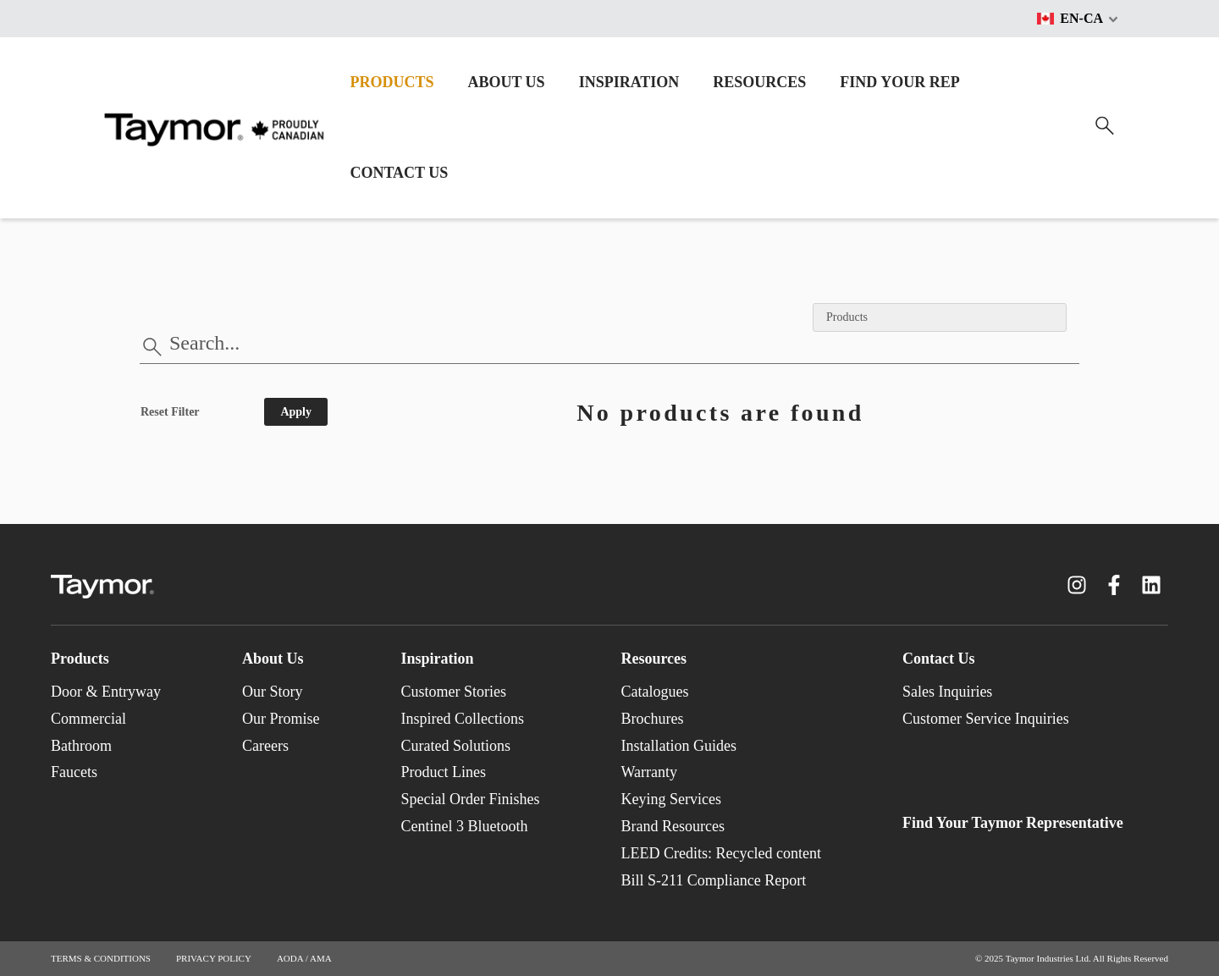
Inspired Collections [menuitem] (461, 718)
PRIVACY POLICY (213, 958)
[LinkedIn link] (1151, 585)
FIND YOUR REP (899, 82)
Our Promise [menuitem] (281, 718)
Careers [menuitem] (265, 745)
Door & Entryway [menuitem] (106, 691)
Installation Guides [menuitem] (678, 745)
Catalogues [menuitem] (654, 691)
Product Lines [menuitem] (443, 772)
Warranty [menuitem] (649, 772)
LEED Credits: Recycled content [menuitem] (720, 853)
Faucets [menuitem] (74, 772)
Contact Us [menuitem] (938, 658)
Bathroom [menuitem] (81, 745)
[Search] (1104, 126)
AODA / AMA (304, 958)
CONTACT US (399, 172)
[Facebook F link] (1114, 585)
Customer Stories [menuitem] (453, 691)
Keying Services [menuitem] (670, 799)
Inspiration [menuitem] (436, 658)
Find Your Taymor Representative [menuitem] (1012, 822)
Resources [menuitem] (654, 658)
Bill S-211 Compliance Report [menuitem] (713, 880)
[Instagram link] (1077, 585)
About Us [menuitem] (273, 658)
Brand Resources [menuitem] (672, 826)
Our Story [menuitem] (272, 691)
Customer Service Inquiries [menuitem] (985, 718)
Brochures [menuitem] (652, 718)
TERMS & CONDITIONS (101, 958)
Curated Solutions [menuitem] (455, 745)
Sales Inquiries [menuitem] (947, 691)
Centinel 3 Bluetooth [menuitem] (463, 826)
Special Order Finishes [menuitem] (469, 799)
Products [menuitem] (80, 658)
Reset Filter (170, 411)
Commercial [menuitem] (88, 718)
